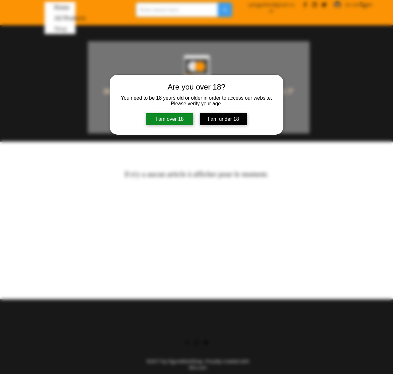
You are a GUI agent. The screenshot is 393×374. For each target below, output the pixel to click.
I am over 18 (170, 119)
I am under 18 (223, 119)
